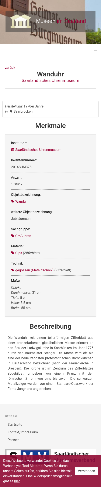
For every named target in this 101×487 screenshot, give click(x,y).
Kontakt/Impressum (23, 432)
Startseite (15, 425)
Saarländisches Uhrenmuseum (50, 80)
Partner (13, 440)
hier (17, 481)
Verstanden (86, 471)
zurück (10, 68)
